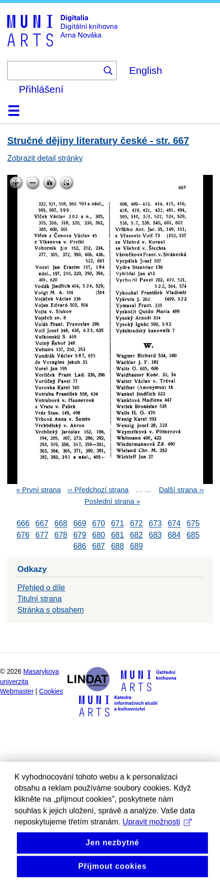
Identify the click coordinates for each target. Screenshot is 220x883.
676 (22, 535)
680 (98, 535)
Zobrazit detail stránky (45, 158)
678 (61, 535)
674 (174, 524)
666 (22, 524)
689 (136, 546)
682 (136, 535)
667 (42, 524)
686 (79, 546)
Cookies (51, 691)
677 (42, 535)
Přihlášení (41, 89)
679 (79, 535)
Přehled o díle (41, 588)
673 (155, 524)
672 (136, 524)
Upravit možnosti (157, 850)
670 (98, 524)
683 (155, 535)
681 (117, 535)
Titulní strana (39, 599)
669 (79, 524)
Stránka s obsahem (50, 610)
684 (174, 535)
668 (61, 524)
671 (117, 524)
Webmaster (17, 691)
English (145, 70)
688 (117, 546)
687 (98, 546)
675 (193, 524)
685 (193, 535)
